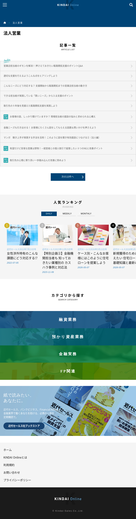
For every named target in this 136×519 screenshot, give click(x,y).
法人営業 (18, 23)
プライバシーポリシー (17, 480)
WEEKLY (67, 213)
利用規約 (8, 465)
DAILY (49, 213)
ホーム (7, 449)
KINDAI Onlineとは (15, 457)
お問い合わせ (11, 472)
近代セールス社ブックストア (24, 426)
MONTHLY (86, 213)
